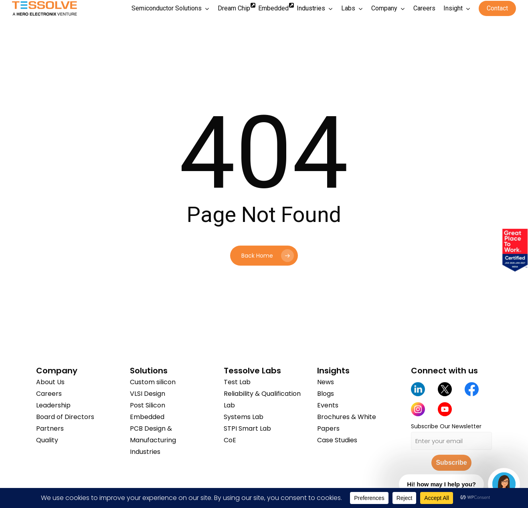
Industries (145, 451)
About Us (50, 382)
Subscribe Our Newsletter (446, 426)
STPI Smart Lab (247, 428)
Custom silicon (153, 382)
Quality (47, 440)
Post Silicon (147, 405)
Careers (49, 393)
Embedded (147, 416)
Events (327, 405)
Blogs (325, 393)
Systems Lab (243, 416)
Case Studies (337, 440)
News (325, 382)
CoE (230, 440)
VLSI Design (147, 393)
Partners (50, 428)
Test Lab (237, 382)
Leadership (53, 405)
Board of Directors (65, 416)
